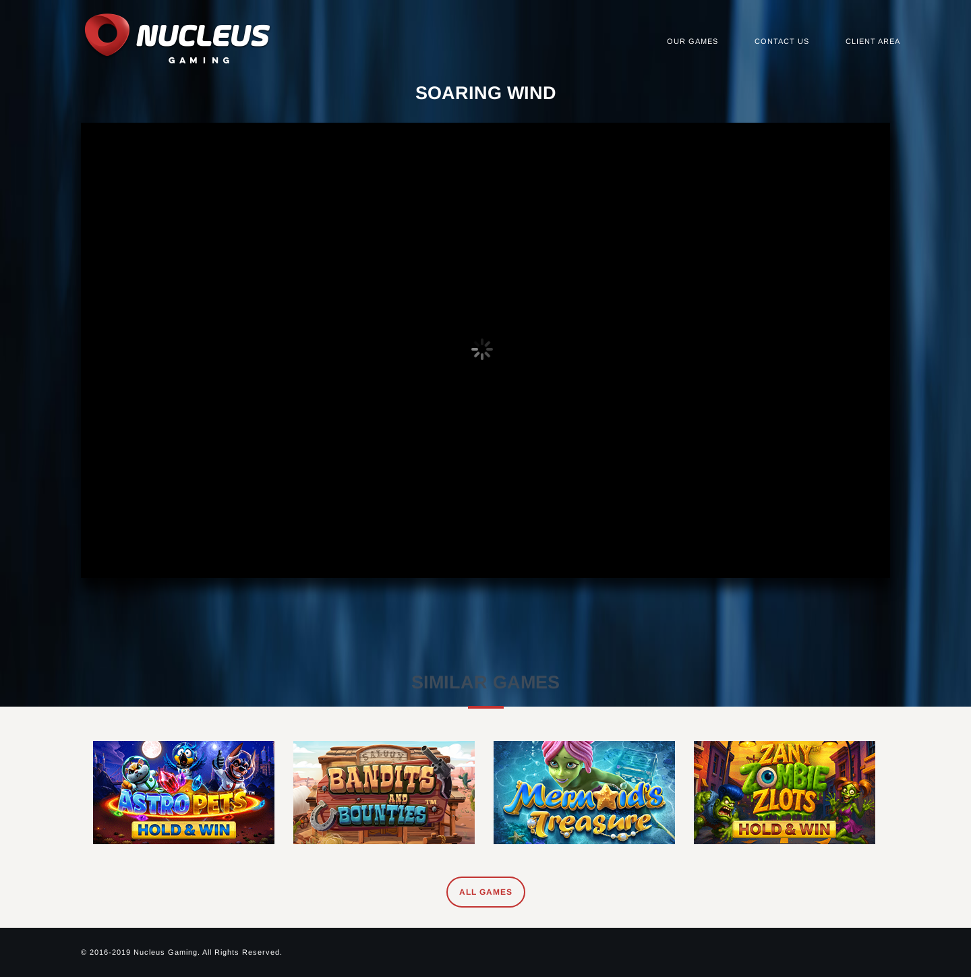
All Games (485, 892)
